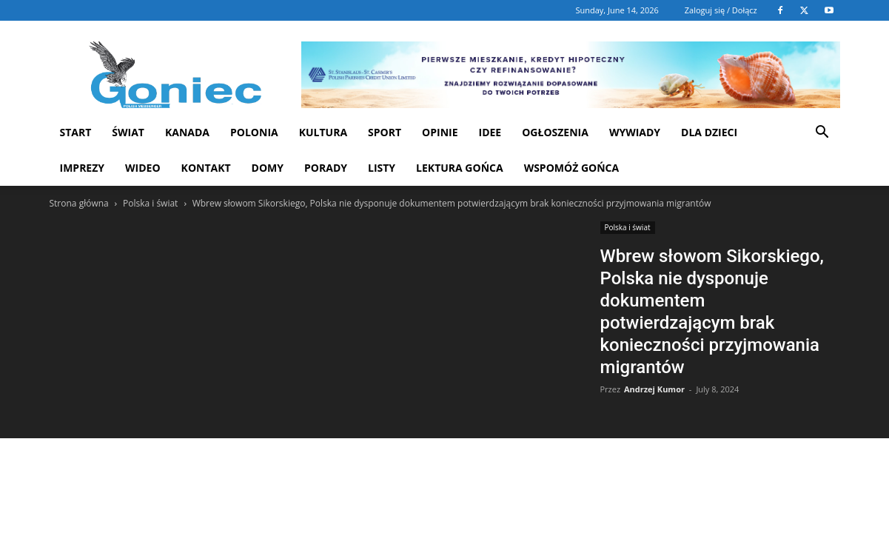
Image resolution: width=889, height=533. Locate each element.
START (76, 132)
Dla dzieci (709, 132)
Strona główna (79, 203)
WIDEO (143, 168)
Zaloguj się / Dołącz (721, 10)
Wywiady (634, 132)
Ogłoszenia (555, 132)
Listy (381, 168)
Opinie (439, 132)
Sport (384, 132)
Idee (490, 132)
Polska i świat (150, 203)
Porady (325, 168)
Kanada (187, 132)
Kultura (323, 132)
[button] (822, 134)
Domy (268, 168)
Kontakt (206, 168)
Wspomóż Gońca (572, 168)
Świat (128, 132)
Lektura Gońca (459, 168)
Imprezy (82, 168)
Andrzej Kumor (654, 389)
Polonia (254, 132)
